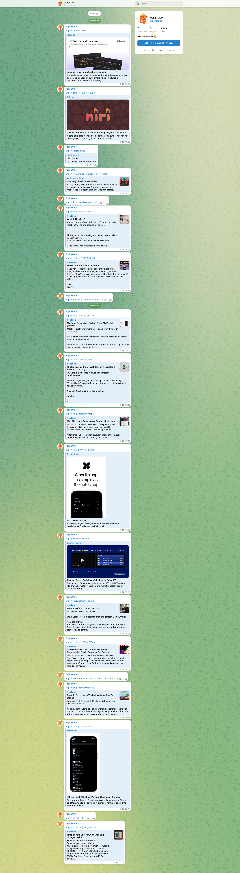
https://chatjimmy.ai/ (76, 151)
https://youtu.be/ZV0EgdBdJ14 (81, 827)
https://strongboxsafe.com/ (79, 726)
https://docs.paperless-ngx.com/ (81, 202)
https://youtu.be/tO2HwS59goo (81, 642)
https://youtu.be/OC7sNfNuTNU (81, 258)
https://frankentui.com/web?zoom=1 (83, 299)
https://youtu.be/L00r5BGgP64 (81, 601)
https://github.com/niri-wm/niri (80, 93)
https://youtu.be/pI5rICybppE (80, 413)
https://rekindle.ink (74, 818)
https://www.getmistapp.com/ (80, 450)
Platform (170, 50)
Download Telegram (159, 43)
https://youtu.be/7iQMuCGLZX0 (81, 359)
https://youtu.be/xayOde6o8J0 (80, 687)
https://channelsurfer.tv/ (77, 538)
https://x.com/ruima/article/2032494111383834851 (91, 678)
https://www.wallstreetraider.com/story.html (87, 174)
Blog (154, 50)
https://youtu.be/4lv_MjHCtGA (80, 315)
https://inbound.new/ (76, 30)
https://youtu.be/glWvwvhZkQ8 (81, 211)
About (146, 50)
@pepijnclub (156, 21)
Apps (161, 50)
